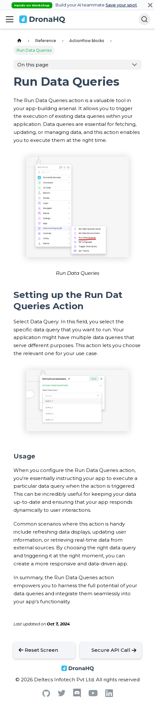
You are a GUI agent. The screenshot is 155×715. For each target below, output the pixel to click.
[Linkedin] (109, 695)
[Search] (144, 19)
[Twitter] (61, 695)
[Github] (46, 695)
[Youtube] (93, 695)
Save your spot (121, 5)
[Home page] (19, 41)
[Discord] (77, 696)
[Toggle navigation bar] (9, 19)
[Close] (150, 5)
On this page (32, 65)
